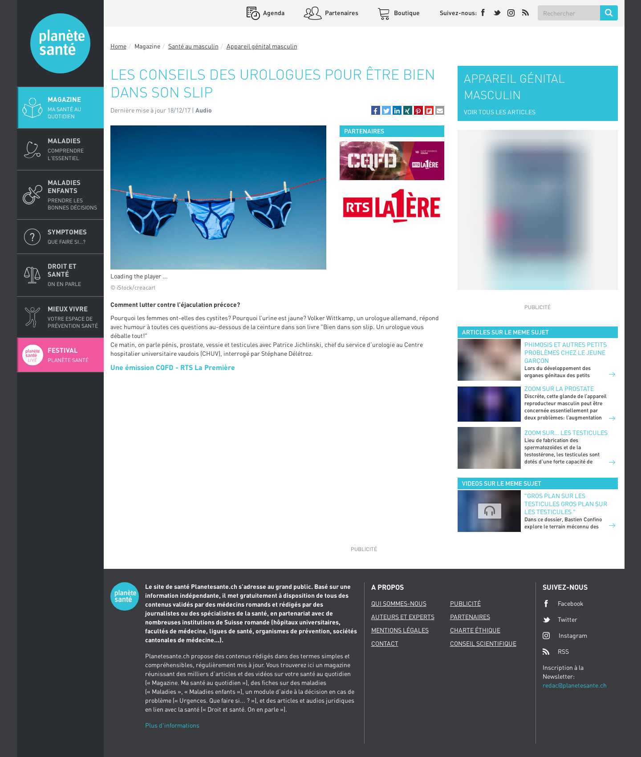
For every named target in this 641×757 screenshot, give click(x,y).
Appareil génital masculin (262, 46)
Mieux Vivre (73, 317)
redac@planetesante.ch (575, 685)
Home (118, 46)
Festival (73, 355)
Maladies (73, 149)
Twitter (560, 619)
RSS (556, 651)
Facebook (563, 603)
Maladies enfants (73, 194)
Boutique (406, 12)
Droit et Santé (73, 275)
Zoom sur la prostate (559, 388)
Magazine (73, 107)
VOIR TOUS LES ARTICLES (500, 112)
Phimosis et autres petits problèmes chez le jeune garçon (565, 352)
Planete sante (60, 43)
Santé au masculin (193, 46)
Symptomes (73, 237)
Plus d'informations (172, 725)
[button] (375, 110)
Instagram (565, 635)
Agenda (273, 12)
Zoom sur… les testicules (566, 432)
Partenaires (341, 12)
